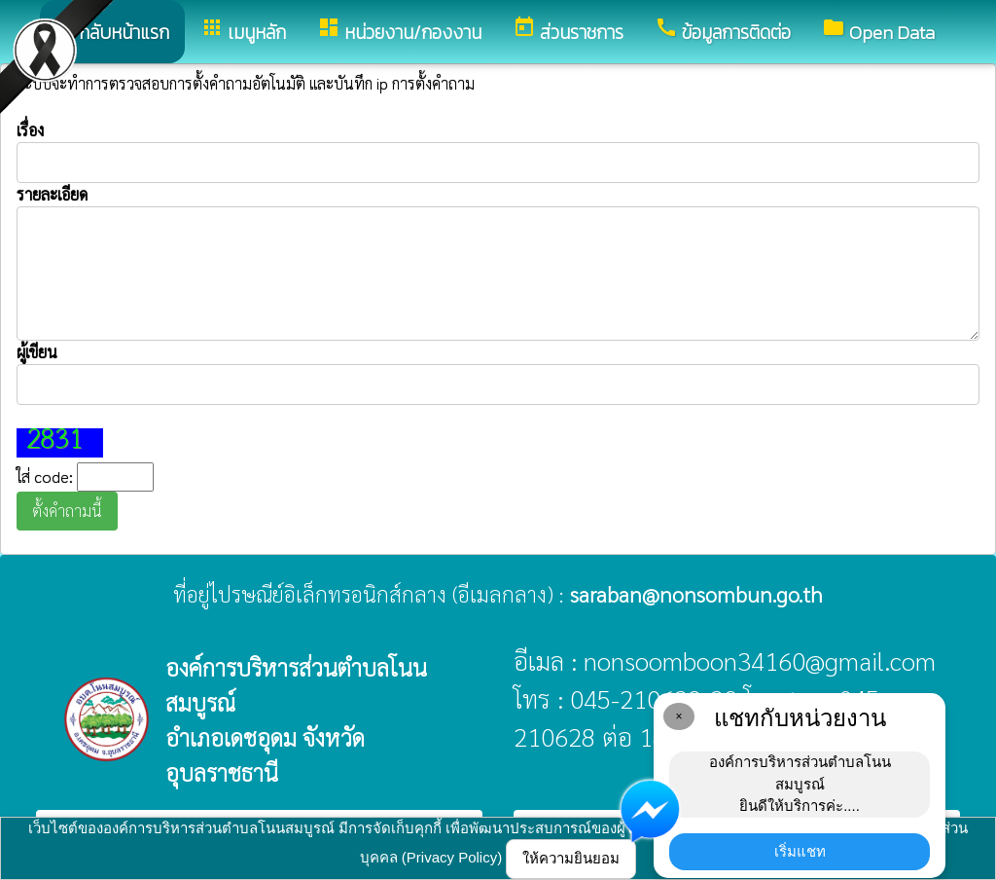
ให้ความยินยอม (571, 858)
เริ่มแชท (800, 851)
